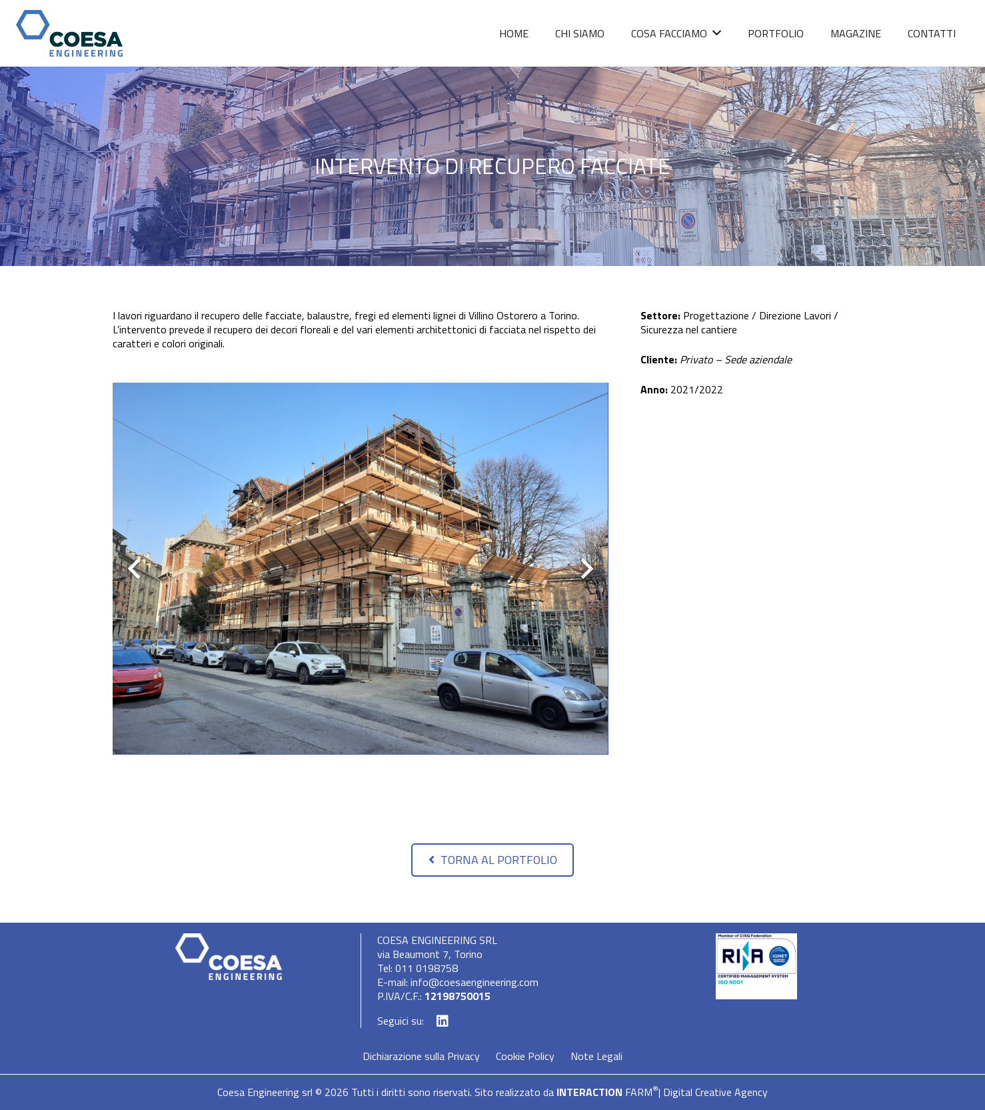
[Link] (69, 33)
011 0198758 (426, 968)
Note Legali (596, 1056)
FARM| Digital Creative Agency (662, 1092)
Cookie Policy (525, 1056)
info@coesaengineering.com (474, 982)
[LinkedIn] (443, 1021)
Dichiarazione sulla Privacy (421, 1056)
